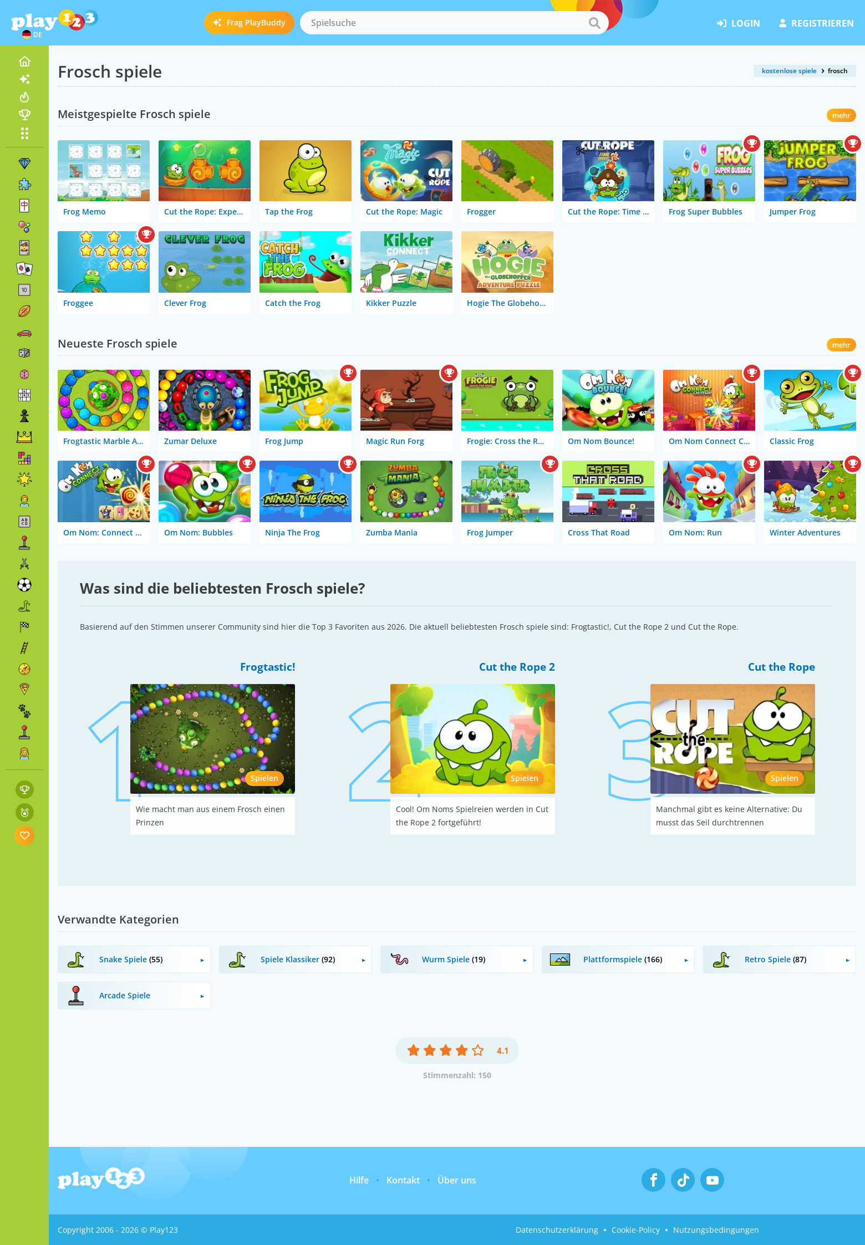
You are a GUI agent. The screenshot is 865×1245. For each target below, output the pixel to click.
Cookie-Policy (636, 1229)
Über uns (456, 1180)
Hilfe (359, 1180)
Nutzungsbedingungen (716, 1229)
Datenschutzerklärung (557, 1229)
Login (738, 23)
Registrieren (816, 23)
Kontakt (403, 1180)
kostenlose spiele (789, 70)
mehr (841, 115)
